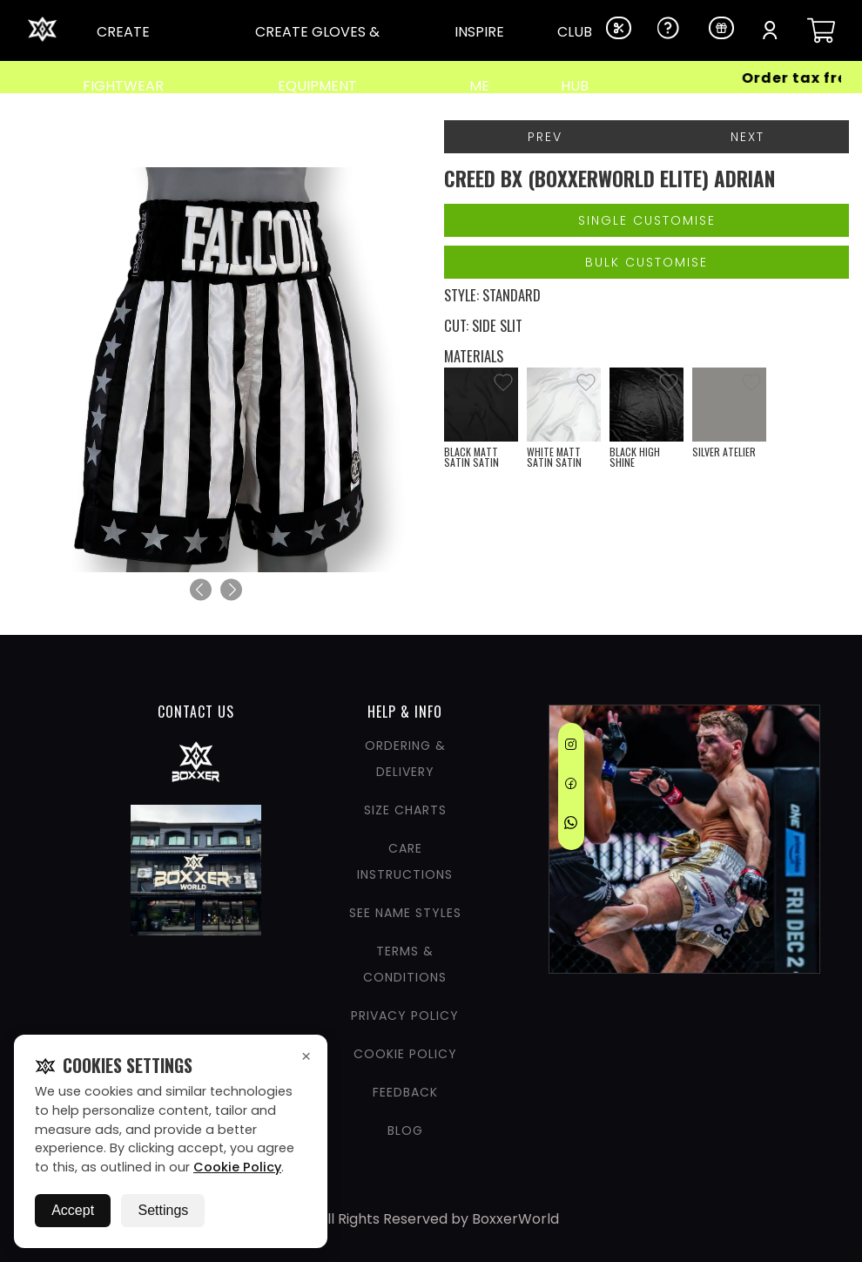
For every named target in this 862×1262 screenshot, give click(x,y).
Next (747, 136)
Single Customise (647, 220)
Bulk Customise (646, 262)
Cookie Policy (237, 1167)
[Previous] (201, 590)
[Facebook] (570, 786)
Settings (163, 1210)
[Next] (231, 590)
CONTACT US (196, 712)
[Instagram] (570, 747)
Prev (545, 136)
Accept (72, 1210)
